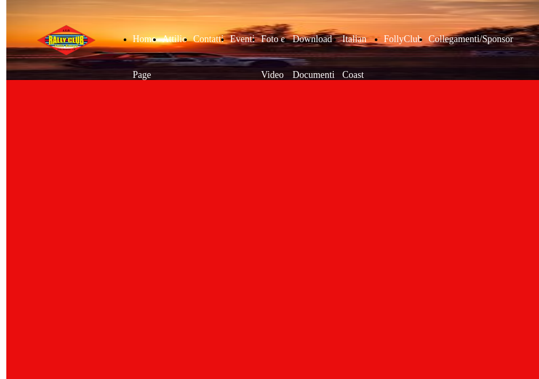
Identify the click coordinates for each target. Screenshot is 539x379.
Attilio (174, 39)
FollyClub (403, 39)
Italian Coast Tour (354, 75)
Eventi (242, 39)
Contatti (208, 39)
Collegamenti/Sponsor (470, 39)
